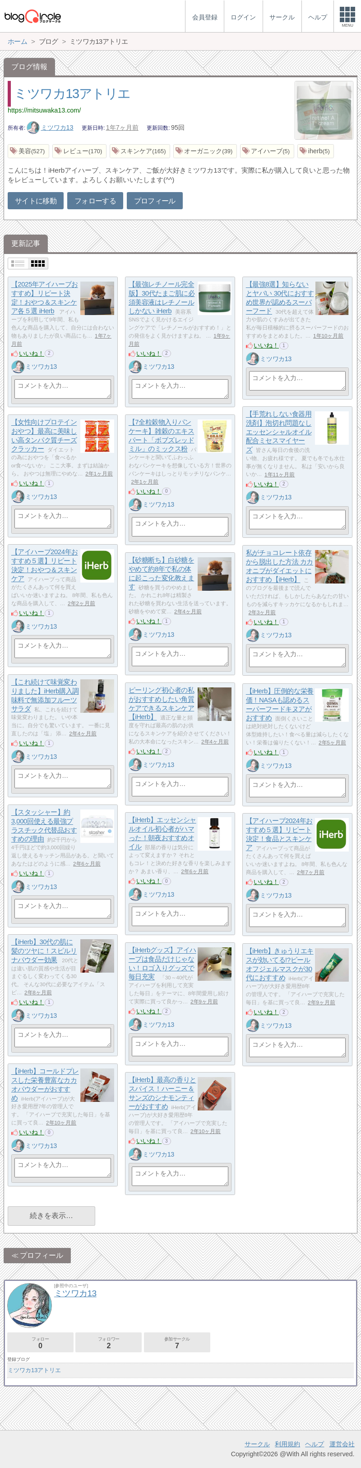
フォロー (40, 1343)
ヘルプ (314, 1444)
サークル (257, 1444)
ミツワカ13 (50, 127)
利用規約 (287, 1444)
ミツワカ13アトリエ (72, 93)
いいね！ (31, 353)
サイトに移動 (35, 201)
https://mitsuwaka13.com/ (44, 110)
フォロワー (108, 1343)
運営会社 (342, 1444)
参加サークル (177, 1343)
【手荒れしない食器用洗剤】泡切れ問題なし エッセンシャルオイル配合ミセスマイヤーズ (279, 432)
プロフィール (155, 201)
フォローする (95, 201)
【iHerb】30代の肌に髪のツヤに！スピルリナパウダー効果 (44, 951)
